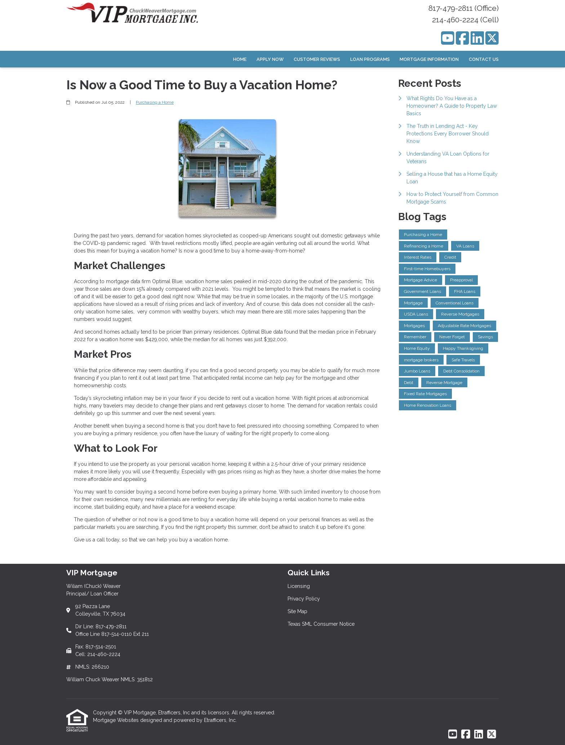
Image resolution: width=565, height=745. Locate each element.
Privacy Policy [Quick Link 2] (304, 599)
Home (239, 59)
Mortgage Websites (116, 720)
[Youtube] (447, 38)
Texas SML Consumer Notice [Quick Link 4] (321, 624)
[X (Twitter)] (492, 38)
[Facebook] (462, 38)
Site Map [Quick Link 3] (297, 611)
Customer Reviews (317, 59)
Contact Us (484, 59)
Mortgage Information (429, 59)
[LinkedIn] (477, 38)
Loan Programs (370, 59)
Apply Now (270, 59)
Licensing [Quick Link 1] (299, 586)
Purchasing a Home (155, 102)
